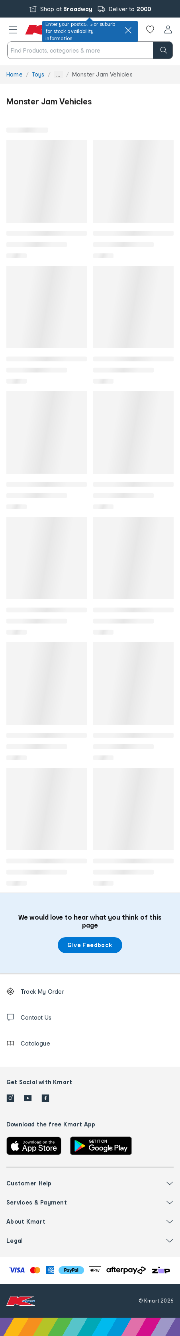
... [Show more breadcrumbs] (58, 75)
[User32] (168, 29)
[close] (128, 30)
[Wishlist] (150, 29)
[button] (13, 29)
